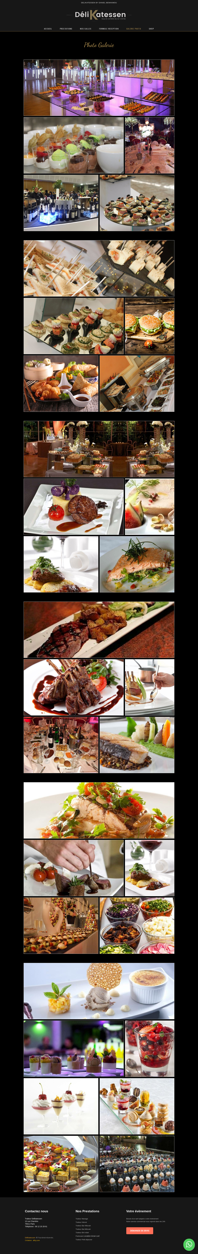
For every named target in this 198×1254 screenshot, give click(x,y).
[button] (189, 1245)
